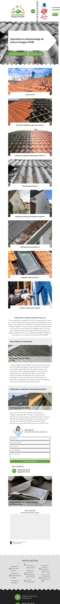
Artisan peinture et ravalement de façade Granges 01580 (46, 578)
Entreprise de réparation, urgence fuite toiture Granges (45, 569)
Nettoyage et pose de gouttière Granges (16, 576)
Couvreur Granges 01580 (30, 581)
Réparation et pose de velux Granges (15, 568)
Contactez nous (36, 54)
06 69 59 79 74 (37, 16)
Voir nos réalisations (17, 54)
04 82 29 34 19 (37, 6)
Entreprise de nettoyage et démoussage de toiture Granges (30, 574)
